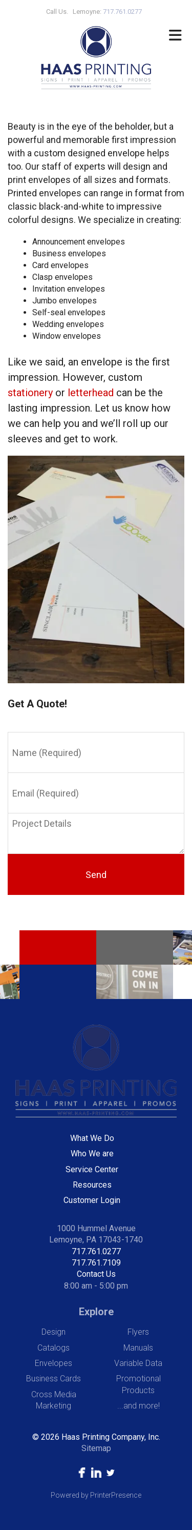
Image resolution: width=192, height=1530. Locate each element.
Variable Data (138, 1363)
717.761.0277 (96, 1251)
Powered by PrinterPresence (96, 1495)
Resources (92, 1185)
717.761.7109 (96, 1263)
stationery (30, 392)
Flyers (138, 1332)
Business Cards (53, 1378)
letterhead (91, 392)
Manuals (138, 1348)
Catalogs (53, 1348)
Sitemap (96, 1448)
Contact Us (96, 1274)
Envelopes (53, 1363)
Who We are (92, 1153)
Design (53, 1332)
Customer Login (91, 1200)
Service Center (92, 1169)
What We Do (92, 1138)
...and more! (138, 1406)
